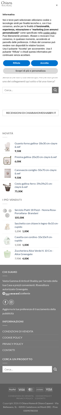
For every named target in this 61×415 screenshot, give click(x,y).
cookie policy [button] (49, 32)
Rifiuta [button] (16, 63)
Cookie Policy (12, 337)
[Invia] (55, 90)
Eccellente (16, 293)
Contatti (8, 350)
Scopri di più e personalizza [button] (30, 70)
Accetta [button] (44, 63)
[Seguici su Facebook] (5, 302)
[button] (56, 5)
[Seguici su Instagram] (11, 302)
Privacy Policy (12, 343)
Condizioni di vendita (17, 331)
